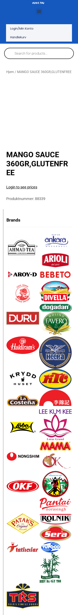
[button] (39, 11)
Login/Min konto (21, 28)
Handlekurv (18, 37)
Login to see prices (21, 187)
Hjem (10, 72)
